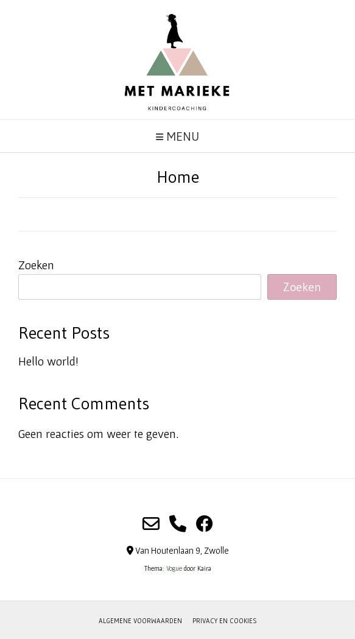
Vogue (174, 568)
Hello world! (48, 361)
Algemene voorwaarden (140, 620)
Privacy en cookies (224, 620)
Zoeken (36, 265)
